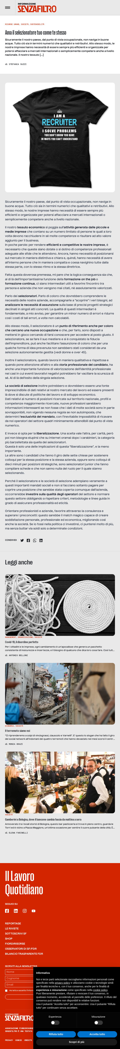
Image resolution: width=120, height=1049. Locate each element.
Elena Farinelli (18, 832)
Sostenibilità (37, 24)
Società (25, 24)
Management (10, 637)
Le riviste (12, 928)
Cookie (18, 1040)
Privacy (9, 1040)
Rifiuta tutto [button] (56, 1034)
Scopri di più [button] (76, 1042)
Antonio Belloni (18, 655)
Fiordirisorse (15, 944)
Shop (8, 939)
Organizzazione (25, 637)
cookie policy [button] (100, 990)
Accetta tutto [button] (97, 1034)
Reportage (13, 923)
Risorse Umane (12, 24)
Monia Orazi (16, 744)
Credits (28, 1040)
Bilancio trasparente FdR (24, 954)
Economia (9, 726)
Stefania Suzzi (18, 64)
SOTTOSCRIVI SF (16, 934)
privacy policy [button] (62, 982)
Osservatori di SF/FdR (21, 949)
